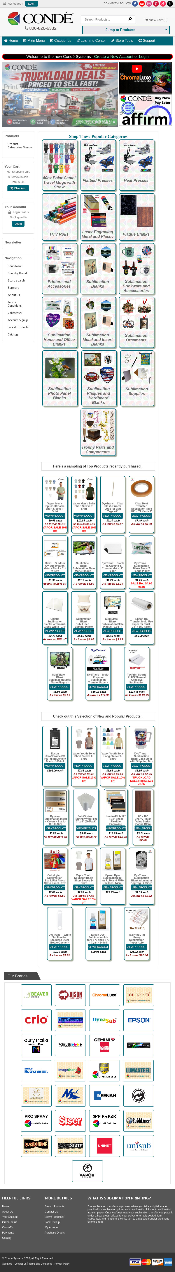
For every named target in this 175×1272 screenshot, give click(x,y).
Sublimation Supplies (136, 391)
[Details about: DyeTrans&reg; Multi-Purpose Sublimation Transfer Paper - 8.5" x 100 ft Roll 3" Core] (98, 687)
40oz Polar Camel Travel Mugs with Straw (59, 182)
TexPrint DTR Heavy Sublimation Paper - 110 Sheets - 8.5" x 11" (136, 940)
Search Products (54, 1206)
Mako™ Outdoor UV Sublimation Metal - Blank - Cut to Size (55, 567)
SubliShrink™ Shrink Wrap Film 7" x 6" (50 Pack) (86, 819)
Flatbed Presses (97, 180)
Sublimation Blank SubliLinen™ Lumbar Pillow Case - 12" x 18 (84, 624)
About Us (14, 295)
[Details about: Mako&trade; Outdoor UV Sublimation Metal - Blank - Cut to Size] (54, 575)
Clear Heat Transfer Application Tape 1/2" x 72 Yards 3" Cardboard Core (141, 508)
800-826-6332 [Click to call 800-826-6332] (42, 28)
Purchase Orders (55, 1232)
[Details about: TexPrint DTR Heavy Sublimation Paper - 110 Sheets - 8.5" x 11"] (136, 947)
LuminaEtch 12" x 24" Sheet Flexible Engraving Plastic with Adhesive (116, 823)
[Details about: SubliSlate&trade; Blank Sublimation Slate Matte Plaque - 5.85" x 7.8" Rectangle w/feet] (59, 687)
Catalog (13, 334)
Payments (8, 1232)
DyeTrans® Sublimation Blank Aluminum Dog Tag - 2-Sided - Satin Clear (141, 880)
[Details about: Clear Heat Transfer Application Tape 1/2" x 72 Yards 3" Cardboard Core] (141, 516)
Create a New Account (113, 56)
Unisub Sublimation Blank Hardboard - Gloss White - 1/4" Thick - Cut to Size (55, 624)
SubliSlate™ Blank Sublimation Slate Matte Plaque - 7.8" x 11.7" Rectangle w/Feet (84, 570)
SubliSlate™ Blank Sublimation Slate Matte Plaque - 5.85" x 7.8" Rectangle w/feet (60, 681)
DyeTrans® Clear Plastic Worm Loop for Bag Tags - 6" (113, 507)
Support (146, 40)
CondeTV (7, 1227)
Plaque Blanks (136, 234)
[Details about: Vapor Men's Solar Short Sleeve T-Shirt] (84, 516)
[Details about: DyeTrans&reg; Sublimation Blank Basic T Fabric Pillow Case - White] (141, 575)
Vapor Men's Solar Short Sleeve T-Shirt (84, 506)
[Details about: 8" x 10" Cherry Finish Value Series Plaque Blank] (143, 828)
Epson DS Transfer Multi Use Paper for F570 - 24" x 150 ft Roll (141, 623)
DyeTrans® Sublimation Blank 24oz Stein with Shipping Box (141, 757)
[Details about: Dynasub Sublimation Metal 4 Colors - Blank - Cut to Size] (55, 828)
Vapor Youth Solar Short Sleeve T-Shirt (84, 756)
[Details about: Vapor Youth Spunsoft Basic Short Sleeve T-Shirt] (83, 887)
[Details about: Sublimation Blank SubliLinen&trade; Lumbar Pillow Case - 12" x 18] (83, 631)
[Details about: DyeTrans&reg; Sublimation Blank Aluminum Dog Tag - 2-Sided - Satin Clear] (141, 887)
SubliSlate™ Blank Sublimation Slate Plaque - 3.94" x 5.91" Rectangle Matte (113, 625)
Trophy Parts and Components (98, 449)
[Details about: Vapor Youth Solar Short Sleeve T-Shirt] (83, 766)
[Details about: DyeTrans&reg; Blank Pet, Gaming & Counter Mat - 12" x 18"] (112, 575)
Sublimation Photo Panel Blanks (59, 393)
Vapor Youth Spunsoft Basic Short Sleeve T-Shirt (83, 879)
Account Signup (18, 320)
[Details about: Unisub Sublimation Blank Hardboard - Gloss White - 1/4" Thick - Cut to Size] (54, 631)
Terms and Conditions (40, 1263)
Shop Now (14, 266)
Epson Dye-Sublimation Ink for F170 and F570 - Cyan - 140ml (98, 938)
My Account (51, 1227)
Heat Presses (136, 180)
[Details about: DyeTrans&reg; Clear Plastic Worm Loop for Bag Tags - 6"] (112, 516)
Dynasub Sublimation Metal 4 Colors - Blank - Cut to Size (55, 820)
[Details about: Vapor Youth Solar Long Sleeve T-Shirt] (112, 766)
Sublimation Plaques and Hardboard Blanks (98, 396)
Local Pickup (52, 1222)
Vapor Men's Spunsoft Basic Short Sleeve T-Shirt (55, 507)
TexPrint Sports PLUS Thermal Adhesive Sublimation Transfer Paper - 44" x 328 (137, 681)
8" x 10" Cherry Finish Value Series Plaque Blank (143, 820)
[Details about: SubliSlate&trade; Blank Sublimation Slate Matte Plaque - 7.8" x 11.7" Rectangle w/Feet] (83, 575)
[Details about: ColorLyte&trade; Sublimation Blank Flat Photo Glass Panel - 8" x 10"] (54, 887)
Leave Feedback (54, 1216)
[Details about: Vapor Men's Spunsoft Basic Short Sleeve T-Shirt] (54, 516)
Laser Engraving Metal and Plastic (98, 234)
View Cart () (156, 20)
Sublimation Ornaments (136, 337)
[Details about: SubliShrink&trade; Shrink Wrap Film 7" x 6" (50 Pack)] (86, 828)
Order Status (9, 1222)
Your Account (10, 1216)
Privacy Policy (61, 1263)
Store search (16, 280)
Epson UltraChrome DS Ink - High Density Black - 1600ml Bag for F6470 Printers (55, 760)
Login (31, 3)
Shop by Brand (17, 273)
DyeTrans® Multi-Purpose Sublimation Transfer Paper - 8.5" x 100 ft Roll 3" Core (98, 681)
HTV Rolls (59, 234)
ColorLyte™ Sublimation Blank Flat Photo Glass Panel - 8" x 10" (55, 880)
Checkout (18, 188)
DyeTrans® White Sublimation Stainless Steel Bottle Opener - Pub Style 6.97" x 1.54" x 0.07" (60, 941)
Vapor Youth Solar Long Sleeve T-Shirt (113, 756)
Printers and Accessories (59, 284)
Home (11, 40)
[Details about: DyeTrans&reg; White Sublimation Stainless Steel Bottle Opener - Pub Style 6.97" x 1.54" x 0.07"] (59, 947)
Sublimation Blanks (97, 284)
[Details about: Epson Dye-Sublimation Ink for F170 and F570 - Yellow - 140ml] (112, 887)
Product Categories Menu (19, 145)
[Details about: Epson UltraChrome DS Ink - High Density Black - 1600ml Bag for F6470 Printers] (54, 766)
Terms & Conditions (15, 303)
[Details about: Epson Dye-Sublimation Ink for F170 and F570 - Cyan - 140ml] (98, 947)
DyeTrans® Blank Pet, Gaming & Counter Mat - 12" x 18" (113, 567)
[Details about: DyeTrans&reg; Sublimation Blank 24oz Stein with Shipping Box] (141, 766)
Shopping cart (21, 171)
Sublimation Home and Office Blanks (59, 339)
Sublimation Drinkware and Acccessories (136, 286)
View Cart (14, 48)
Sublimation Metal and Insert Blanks (98, 339)
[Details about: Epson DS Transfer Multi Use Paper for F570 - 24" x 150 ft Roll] (141, 631)
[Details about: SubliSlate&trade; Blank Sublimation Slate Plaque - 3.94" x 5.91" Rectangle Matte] (112, 631)
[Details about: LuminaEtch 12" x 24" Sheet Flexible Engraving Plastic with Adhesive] (116, 828)
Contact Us (15, 313)
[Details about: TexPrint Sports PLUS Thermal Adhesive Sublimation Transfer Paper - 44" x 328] (136, 687)
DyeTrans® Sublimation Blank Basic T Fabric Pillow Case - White (141, 568)
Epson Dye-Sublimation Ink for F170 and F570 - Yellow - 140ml (113, 879)
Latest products (18, 327)
